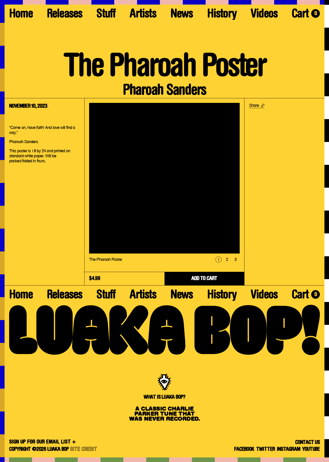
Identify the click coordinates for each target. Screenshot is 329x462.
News (181, 14)
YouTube (311, 449)
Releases (64, 14)
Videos (264, 14)
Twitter (265, 449)
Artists (143, 14)
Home (21, 14)
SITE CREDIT (83, 449)
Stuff (105, 14)
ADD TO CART (204, 278)
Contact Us (307, 442)
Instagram (288, 449)
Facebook (244, 449)
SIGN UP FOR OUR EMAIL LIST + (42, 442)
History (221, 14)
